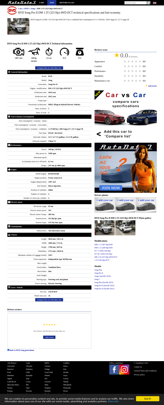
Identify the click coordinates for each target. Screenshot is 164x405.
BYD (26, 8)
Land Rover (11, 382)
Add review (49, 337)
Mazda (66, 382)
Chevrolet (11, 366)
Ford (9, 372)
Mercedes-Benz (13, 385)
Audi (28, 363)
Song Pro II (99, 273)
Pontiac (10, 391)
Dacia (65, 366)
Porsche (29, 391)
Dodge (47, 369)
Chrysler (29, 366)
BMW (47, 363)
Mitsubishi (67, 385)
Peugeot (48, 388)
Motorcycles (66, 3)
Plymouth (67, 388)
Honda (65, 372)
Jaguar (9, 378)
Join (52, 3)
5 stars (140, 61)
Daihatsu (29, 369)
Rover (65, 391)
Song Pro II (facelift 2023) (104, 285)
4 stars (136, 61)
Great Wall (49, 372)
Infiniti (47, 375)
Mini (46, 385)
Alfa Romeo (12, 363)
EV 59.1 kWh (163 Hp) (103, 254)
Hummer (10, 375)
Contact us (138, 367)
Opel (28, 388)
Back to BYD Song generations (20, 350)
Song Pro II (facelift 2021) (104, 289)
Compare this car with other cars (49, 68)
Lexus (28, 382)
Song (33, 8)
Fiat (64, 369)
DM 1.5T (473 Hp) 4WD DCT (106, 257)
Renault (47, 391)
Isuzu (65, 375)
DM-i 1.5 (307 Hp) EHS (104, 244)
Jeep (27, 378)
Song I (97, 279)
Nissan (9, 388)
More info (113, 401)
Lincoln (47, 382)
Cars (41, 3)
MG (27, 385)
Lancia (66, 378)
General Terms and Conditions (145, 371)
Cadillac (66, 363)
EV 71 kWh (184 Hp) (103, 251)
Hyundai (29, 375)
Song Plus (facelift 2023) (104, 282)
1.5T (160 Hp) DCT (102, 260)
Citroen (47, 366)
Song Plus (98, 270)
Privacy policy (139, 375)
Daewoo (10, 369)
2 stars (129, 61)
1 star (125, 61)
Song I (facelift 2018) (103, 276)
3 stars (133, 61)
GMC (28, 372)
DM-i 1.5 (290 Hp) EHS (104, 248)
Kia (46, 378)
